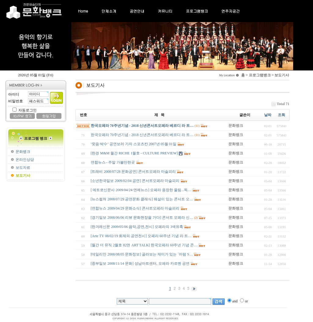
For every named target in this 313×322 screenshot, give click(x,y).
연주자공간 (230, 10)
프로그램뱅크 (197, 10)
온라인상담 (25, 159)
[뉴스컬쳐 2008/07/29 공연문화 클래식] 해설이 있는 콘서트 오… (142, 199)
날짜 (267, 115)
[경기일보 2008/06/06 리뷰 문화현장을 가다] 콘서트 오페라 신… (142, 217)
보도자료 (23, 167)
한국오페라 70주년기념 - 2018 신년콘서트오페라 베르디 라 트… (142, 125)
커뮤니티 (165, 10)
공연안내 (137, 10)
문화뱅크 (23, 152)
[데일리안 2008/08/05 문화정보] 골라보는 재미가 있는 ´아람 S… (142, 254)
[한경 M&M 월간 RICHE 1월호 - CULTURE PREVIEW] (134, 153)
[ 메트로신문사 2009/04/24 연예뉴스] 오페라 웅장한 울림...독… (141, 190)
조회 (281, 115)
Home (83, 10)
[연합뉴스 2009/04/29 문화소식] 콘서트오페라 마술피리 (135, 208)
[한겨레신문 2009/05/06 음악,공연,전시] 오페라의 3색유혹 (137, 227)
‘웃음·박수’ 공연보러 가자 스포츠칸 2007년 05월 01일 (133, 144)
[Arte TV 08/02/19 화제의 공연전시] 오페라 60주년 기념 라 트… (141, 236)
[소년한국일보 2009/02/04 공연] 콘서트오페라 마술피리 (135, 181)
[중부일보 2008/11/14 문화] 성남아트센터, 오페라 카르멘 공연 (140, 263)
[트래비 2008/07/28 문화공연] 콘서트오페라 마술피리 (133, 171)
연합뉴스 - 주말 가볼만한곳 (113, 162)
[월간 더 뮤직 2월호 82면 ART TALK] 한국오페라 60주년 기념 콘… (144, 245)
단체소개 (108, 10)
